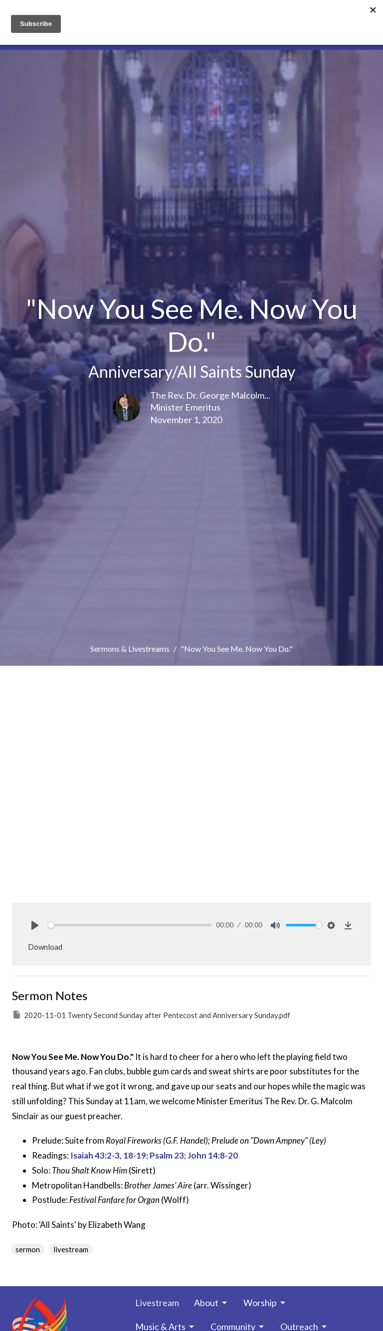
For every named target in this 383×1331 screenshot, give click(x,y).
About (211, 1302)
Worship (265, 1302)
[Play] (35, 925)
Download (45, 946)
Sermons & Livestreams (130, 648)
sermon (27, 1249)
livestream (70, 1249)
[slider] (129, 925)
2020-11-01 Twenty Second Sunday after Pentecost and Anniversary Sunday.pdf (151, 1015)
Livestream (157, 1302)
